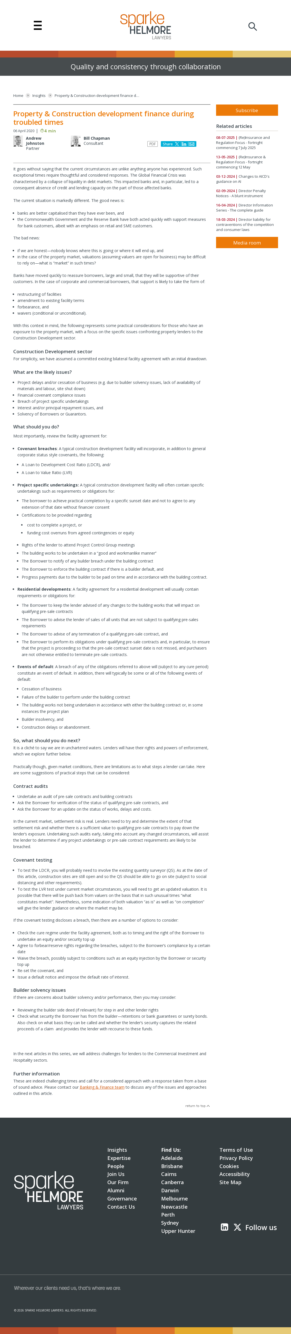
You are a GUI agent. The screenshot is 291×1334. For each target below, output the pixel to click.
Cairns (169, 1174)
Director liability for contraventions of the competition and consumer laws (245, 224)
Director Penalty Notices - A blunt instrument (241, 193)
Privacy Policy (236, 1158)
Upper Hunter (178, 1231)
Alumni (116, 1190)
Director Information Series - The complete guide (244, 208)
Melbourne (174, 1198)
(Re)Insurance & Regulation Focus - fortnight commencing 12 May (241, 162)
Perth (168, 1214)
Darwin (170, 1190)
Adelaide (172, 1158)
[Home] (18, 96)
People (115, 1166)
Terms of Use (236, 1149)
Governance (122, 1198)
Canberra (172, 1182)
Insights (117, 1149)
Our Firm (118, 1182)
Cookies (229, 1166)
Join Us (116, 1174)
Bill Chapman (97, 138)
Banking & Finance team (102, 1087)
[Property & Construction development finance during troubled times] (97, 96)
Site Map (230, 1182)
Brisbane (172, 1166)
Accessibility (234, 1174)
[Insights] (39, 96)
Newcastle (174, 1206)
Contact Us (121, 1206)
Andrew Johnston (35, 140)
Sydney (170, 1222)
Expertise (119, 1158)
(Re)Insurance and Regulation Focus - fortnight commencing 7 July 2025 (243, 142)
